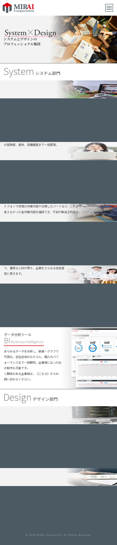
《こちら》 (43, 374)
